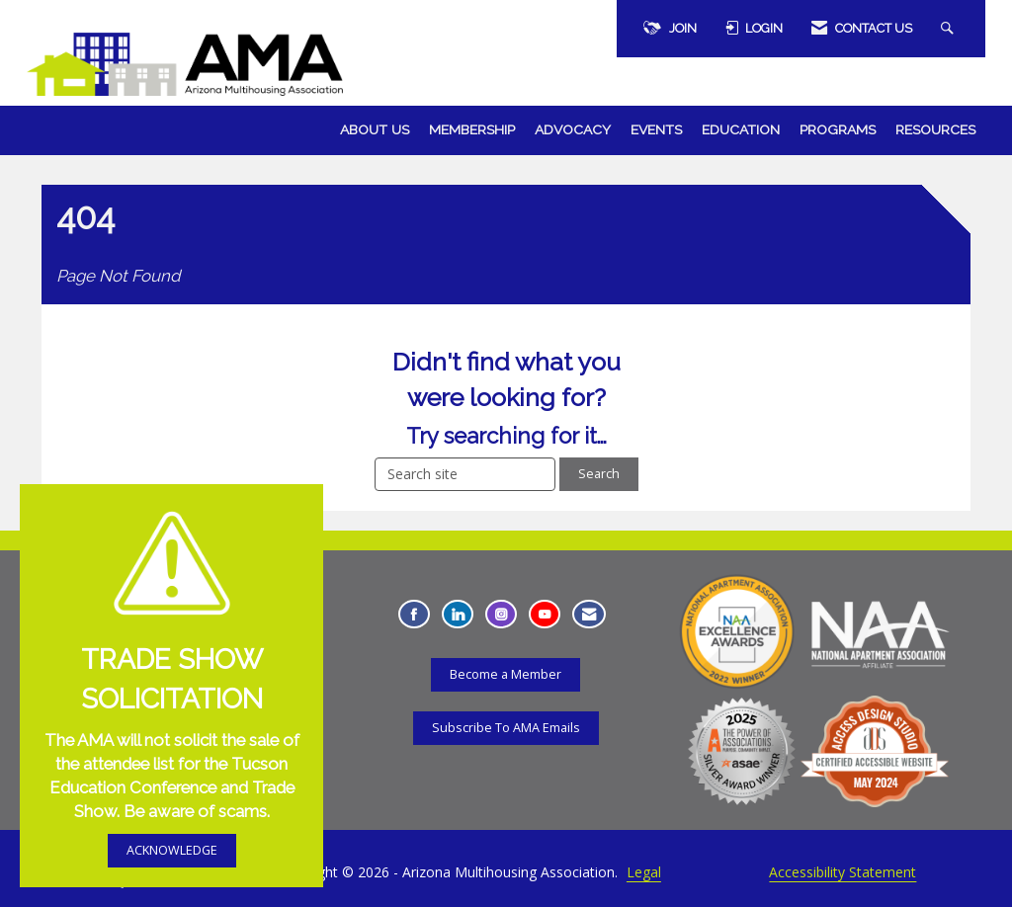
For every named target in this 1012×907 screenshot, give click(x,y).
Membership (472, 129)
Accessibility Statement (842, 872)
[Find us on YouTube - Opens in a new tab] (544, 614)
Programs (838, 129)
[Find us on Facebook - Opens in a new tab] (414, 614)
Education (741, 129)
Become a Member (505, 674)
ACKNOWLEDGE (171, 850)
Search (599, 473)
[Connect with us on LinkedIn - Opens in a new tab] (457, 614)
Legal (644, 872)
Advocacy (573, 129)
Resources (935, 129)
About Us (374, 129)
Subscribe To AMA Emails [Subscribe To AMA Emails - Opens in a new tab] (506, 727)
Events (656, 129)
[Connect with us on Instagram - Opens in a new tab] (501, 614)
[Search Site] (950, 28)
